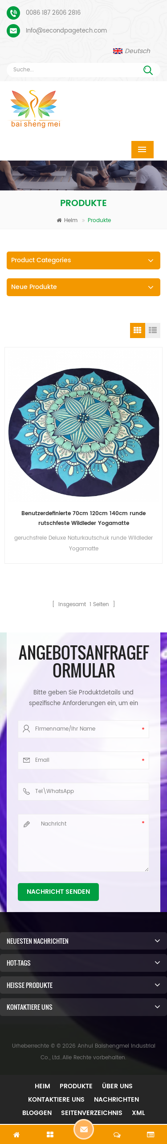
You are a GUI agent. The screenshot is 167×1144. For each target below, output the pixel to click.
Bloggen (37, 1113)
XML (138, 1113)
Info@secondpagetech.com (66, 31)
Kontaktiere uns (56, 1099)
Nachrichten (116, 1099)
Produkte (76, 1086)
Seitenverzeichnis (91, 1113)
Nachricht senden (58, 892)
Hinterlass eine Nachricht (83, 1129)
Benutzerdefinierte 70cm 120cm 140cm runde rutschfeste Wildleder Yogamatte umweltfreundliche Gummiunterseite (83, 519)
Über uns (117, 1086)
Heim (67, 220)
